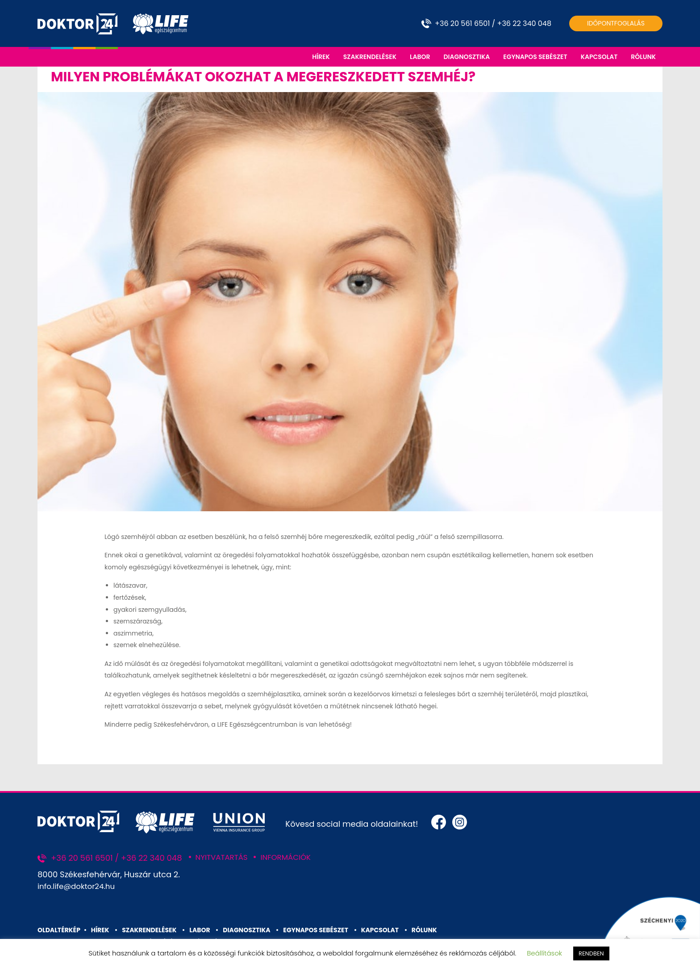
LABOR (420, 56)
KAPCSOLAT (599, 56)
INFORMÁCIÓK (292, 859)
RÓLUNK (643, 56)
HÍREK (321, 56)
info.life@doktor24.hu (79, 888)
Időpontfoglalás (616, 23)
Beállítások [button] (544, 953)
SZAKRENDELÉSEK (369, 56)
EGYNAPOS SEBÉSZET (535, 56)
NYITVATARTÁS (224, 859)
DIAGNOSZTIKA (466, 56)
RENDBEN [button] (591, 953)
